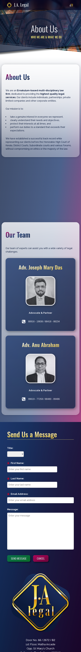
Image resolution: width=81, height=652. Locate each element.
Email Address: (19, 494)
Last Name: (17, 478)
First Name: (17, 463)
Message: (12, 509)
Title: (10, 448)
